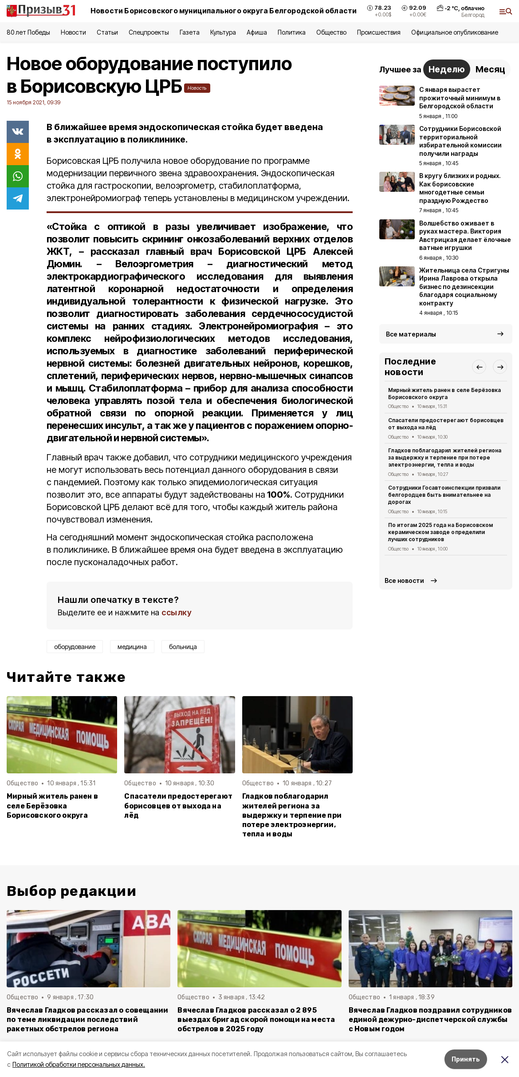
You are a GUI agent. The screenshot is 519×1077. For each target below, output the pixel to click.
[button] (479, 367)
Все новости (404, 580)
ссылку (176, 612)
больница (183, 646)
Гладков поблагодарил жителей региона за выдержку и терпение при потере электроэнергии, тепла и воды (292, 815)
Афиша (257, 32)
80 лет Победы (28, 32)
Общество (331, 32)
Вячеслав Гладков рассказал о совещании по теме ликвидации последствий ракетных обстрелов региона (87, 1019)
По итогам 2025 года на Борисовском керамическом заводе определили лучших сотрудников (440, 532)
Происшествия (379, 32)
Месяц (490, 69)
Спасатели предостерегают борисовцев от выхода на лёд (178, 805)
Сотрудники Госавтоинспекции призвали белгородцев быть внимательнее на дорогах (444, 494)
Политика (292, 32)
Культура (223, 32)
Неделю (447, 69)
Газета (190, 32)
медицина (132, 646)
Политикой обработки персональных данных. (78, 1064)
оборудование (74, 646)
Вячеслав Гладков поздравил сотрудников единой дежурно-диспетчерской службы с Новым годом (430, 1019)
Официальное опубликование (454, 32)
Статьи (107, 32)
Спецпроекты (149, 32)
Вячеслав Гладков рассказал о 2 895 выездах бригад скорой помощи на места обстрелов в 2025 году (256, 1019)
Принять (466, 1059)
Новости (73, 32)
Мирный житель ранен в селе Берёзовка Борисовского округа (52, 805)
